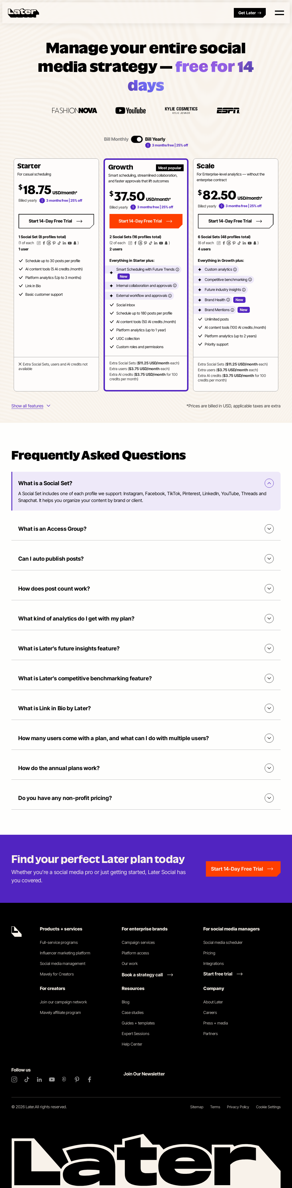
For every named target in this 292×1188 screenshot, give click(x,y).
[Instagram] (14, 1079)
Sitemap (196, 1107)
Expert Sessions (135, 1033)
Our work (130, 963)
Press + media (215, 1022)
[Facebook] (89, 1079)
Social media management (62, 963)
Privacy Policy (238, 1107)
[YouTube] (52, 1079)
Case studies (133, 1012)
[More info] (177, 269)
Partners (210, 1033)
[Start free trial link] (223, 974)
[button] (56, 274)
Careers (210, 1012)
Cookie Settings (268, 1107)
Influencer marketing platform (65, 952)
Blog (125, 1001)
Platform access (135, 952)
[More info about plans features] (30, 406)
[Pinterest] (77, 1079)
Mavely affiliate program (60, 1012)
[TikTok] (27, 1079)
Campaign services (138, 942)
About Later (213, 1001)
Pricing (209, 952)
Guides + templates (138, 1022)
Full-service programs (59, 942)
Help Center (132, 1044)
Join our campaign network (63, 1001)
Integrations (213, 963)
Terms (215, 1107)
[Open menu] (279, 12)
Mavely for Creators (57, 973)
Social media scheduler (223, 942)
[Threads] (64, 1079)
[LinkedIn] (39, 1079)
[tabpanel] (146, 274)
